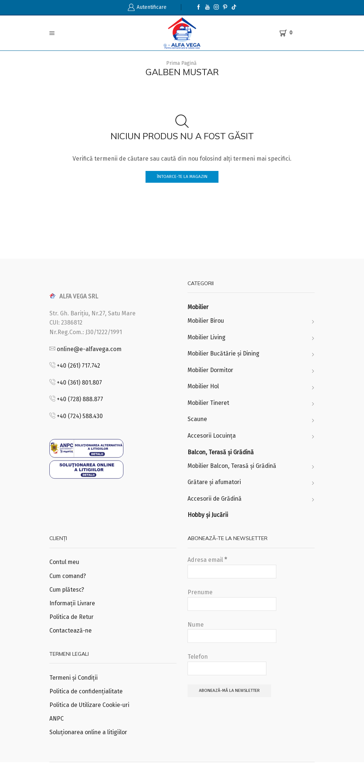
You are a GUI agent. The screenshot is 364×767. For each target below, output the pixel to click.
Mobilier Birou (206, 321)
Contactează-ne (71, 633)
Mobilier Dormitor (211, 370)
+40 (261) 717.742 (78, 366)
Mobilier (199, 307)
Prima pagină (181, 63)
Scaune (197, 420)
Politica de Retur (71, 620)
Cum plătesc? (67, 592)
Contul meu (64, 564)
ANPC (56, 722)
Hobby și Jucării (208, 517)
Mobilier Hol (204, 387)
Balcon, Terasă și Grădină (222, 453)
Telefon (227, 667)
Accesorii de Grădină (216, 500)
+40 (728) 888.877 (80, 399)
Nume (232, 635)
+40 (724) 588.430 (80, 416)
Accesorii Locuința (212, 437)
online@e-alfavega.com (89, 349)
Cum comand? (68, 578)
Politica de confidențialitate (86, 694)
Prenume (232, 602)
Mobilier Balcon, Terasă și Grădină (233, 467)
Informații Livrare (73, 606)
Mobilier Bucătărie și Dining (225, 354)
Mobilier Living (207, 337)
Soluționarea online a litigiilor (89, 736)
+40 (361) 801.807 (79, 382)
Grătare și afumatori (215, 484)
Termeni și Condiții (74, 681)
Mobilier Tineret (209, 403)
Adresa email (232, 570)
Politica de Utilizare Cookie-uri (90, 708)
